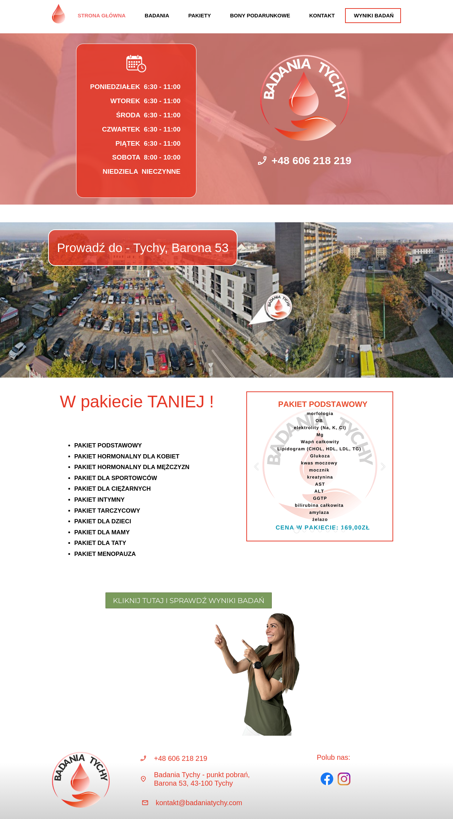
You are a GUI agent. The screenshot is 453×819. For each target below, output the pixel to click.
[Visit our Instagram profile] (344, 779)
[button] (256, 467)
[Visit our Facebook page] (327, 779)
